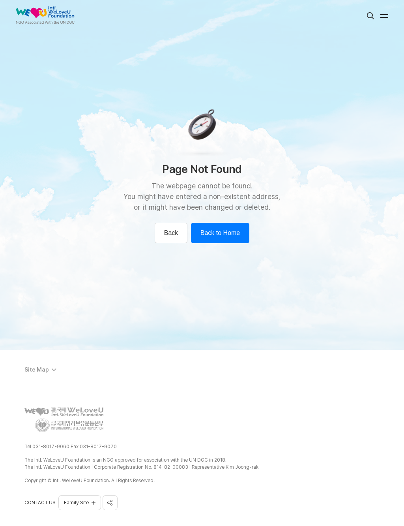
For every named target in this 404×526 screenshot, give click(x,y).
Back (171, 232)
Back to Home (220, 232)
